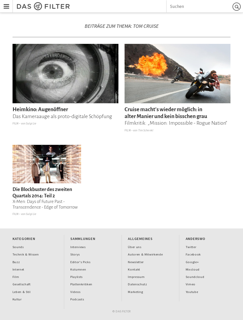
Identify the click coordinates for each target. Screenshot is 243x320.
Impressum (136, 277)
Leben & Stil (22, 292)
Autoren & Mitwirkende (145, 254)
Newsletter (136, 262)
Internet (18, 269)
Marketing (135, 292)
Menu (5, 3)
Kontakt (134, 269)
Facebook (193, 254)
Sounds (18, 247)
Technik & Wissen (26, 254)
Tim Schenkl (145, 130)
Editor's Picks (80, 262)
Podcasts (77, 299)
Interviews (78, 247)
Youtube (192, 292)
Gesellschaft (22, 284)
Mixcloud (193, 269)
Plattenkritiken (81, 284)
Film (16, 123)
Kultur (17, 299)
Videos (75, 292)
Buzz (16, 262)
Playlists (76, 277)
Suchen (237, 6)
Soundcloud (195, 277)
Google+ (192, 262)
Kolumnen (78, 269)
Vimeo (190, 284)
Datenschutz (137, 284)
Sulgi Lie (31, 123)
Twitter (191, 247)
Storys (75, 254)
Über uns (134, 247)
